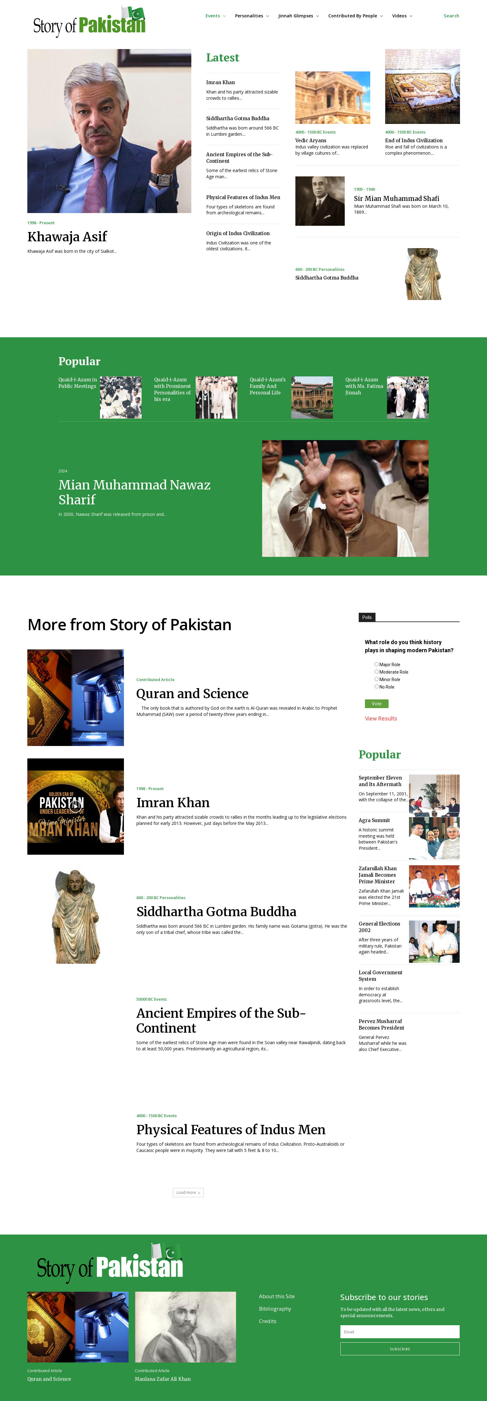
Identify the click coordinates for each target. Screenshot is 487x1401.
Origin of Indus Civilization (238, 233)
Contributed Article (155, 680)
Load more (188, 1192)
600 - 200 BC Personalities (319, 269)
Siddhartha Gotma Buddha (237, 118)
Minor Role (390, 679)
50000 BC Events (151, 999)
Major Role (390, 664)
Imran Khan (220, 82)
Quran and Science (192, 694)
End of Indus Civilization (414, 140)
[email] (400, 1331)
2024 (62, 471)
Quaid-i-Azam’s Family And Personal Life (268, 386)
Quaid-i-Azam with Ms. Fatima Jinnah (364, 386)
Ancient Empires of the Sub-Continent (221, 1021)
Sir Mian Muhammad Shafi (396, 198)
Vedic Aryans (310, 140)
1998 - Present (41, 223)
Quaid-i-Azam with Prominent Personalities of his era (172, 389)
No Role (387, 687)
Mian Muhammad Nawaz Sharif (134, 492)
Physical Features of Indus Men (243, 197)
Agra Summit (374, 820)
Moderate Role (394, 672)
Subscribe (400, 1349)
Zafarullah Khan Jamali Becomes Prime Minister (378, 875)
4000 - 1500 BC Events (315, 132)
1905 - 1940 (364, 189)
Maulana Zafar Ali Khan (163, 1379)
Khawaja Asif (67, 237)
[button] (452, 15)
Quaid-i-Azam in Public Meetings (77, 383)
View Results (381, 718)
